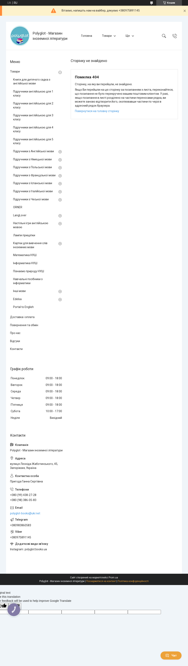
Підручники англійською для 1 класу (33, 93)
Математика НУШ (25, 255)
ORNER (17, 207)
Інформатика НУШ (25, 263)
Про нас (15, 333)
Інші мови (19, 291)
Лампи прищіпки (24, 235)
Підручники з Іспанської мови (32, 183)
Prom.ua (113, 577)
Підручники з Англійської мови (33, 151)
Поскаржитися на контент (101, 581)
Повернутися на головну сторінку (97, 111)
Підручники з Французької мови (34, 175)
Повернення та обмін (24, 325)
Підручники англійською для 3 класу (33, 117)
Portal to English (23, 307)
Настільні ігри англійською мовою (30, 225)
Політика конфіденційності (133, 581)
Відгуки (15, 341)
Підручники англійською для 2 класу (33, 105)
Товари (107, 35)
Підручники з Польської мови (32, 167)
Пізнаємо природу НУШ (28, 271)
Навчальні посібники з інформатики (28, 281)
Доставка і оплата (22, 317)
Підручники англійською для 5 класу (33, 141)
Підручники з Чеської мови (31, 199)
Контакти (16, 349)
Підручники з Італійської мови (33, 191)
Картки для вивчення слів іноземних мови (30, 245)
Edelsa (17, 299)
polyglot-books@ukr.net (25, 513)
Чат (171, 655)
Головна (86, 35)
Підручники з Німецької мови (32, 159)
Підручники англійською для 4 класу (33, 129)
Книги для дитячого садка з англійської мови (31, 81)
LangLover (19, 215)
